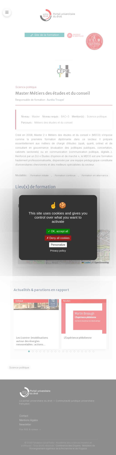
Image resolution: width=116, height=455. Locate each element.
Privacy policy (58, 250)
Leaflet (86, 262)
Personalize (58, 244)
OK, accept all (58, 231)
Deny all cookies (58, 238)
